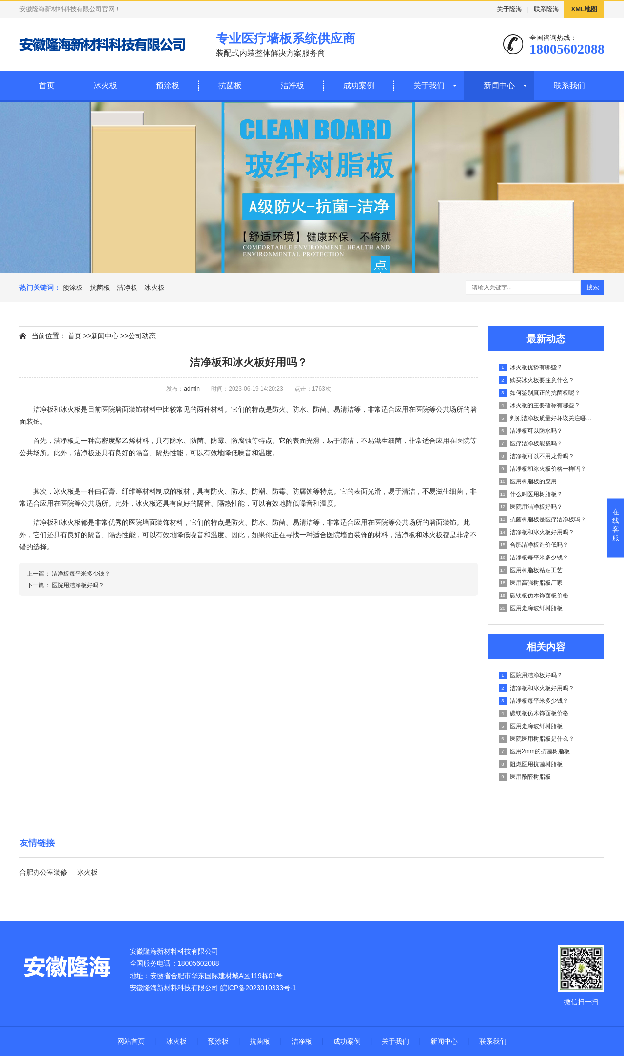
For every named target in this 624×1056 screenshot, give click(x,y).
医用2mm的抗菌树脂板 (534, 751)
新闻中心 (499, 85)
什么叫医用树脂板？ (531, 494)
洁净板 (292, 85)
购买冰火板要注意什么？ (536, 380)
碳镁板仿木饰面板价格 (533, 595)
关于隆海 (509, 9)
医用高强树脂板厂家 (531, 583)
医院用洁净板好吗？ (531, 507)
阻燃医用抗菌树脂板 (531, 764)
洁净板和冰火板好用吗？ (536, 532)
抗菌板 (230, 85)
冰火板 (105, 85)
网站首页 (131, 1041)
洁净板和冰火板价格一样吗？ (542, 469)
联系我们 (569, 85)
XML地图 (584, 9)
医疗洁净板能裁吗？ (531, 443)
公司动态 (142, 336)
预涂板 (167, 85)
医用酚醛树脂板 (525, 777)
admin (192, 388)
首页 (47, 85)
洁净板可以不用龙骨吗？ (536, 456)
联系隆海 (546, 9)
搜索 (592, 287)
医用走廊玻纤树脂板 (531, 608)
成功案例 (358, 85)
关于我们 (429, 85)
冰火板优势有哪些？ (531, 367)
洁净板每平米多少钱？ (533, 557)
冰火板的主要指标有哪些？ (539, 405)
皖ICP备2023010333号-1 (258, 988)
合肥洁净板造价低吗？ (533, 545)
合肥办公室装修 (43, 872)
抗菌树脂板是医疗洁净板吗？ (542, 519)
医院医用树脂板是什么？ (536, 739)
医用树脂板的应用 (528, 481)
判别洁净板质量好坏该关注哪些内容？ (546, 418)
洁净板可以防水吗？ (531, 431)
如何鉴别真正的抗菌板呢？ (539, 393)
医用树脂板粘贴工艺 (531, 570)
